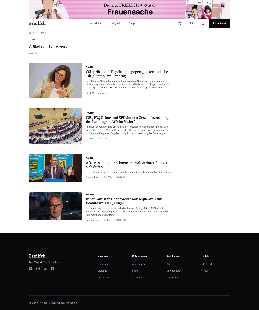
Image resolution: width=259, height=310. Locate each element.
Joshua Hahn (93, 220)
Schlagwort (40, 32)
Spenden (137, 277)
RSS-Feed (206, 264)
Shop (132, 23)
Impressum (172, 277)
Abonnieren (138, 264)
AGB (168, 264)
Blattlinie (102, 270)
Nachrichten (98, 23)
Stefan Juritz (93, 177)
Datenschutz (173, 270)
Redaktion (103, 277)
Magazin (118, 23)
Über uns (103, 264)
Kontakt (205, 270)
